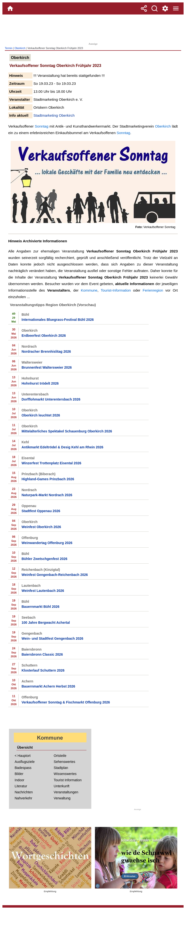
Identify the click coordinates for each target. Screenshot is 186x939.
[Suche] (154, 8)
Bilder (19, 774)
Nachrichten (24, 792)
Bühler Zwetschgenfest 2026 (44, 559)
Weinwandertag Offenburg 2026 (47, 543)
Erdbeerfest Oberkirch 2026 (44, 335)
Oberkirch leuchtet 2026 (41, 415)
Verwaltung (62, 798)
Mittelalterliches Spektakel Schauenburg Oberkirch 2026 (67, 431)
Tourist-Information (116, 290)
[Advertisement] (93, 28)
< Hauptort (23, 756)
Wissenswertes (65, 774)
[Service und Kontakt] (165, 8)
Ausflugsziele (25, 762)
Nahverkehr (23, 798)
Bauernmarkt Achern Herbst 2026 (48, 686)
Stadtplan (61, 768)
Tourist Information (68, 780)
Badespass (23, 768)
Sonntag (41, 126)
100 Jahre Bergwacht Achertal (46, 622)
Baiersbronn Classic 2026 (42, 654)
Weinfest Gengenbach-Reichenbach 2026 (55, 575)
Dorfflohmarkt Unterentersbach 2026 (51, 399)
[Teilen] (144, 8)
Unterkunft (62, 786)
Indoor (19, 780)
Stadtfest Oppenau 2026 (41, 511)
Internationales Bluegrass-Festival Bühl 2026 (58, 320)
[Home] (10, 8)
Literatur (21, 786)
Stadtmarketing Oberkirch (54, 115)
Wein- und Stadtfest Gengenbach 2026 (52, 638)
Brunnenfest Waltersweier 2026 (47, 367)
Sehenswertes (64, 762)
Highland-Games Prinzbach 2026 (48, 479)
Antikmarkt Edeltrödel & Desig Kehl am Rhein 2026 (62, 447)
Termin (8, 48)
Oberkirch (20, 48)
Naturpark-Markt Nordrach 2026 (47, 495)
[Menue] (175, 8)
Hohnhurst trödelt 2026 (40, 383)
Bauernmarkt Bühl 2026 (40, 607)
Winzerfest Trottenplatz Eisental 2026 (51, 463)
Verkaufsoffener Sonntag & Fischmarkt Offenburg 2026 (66, 702)
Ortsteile (60, 756)
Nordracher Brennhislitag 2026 (46, 351)
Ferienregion (153, 290)
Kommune (89, 290)
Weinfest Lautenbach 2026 (43, 591)
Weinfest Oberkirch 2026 (41, 527)
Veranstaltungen (66, 792)
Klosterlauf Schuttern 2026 (43, 670)
